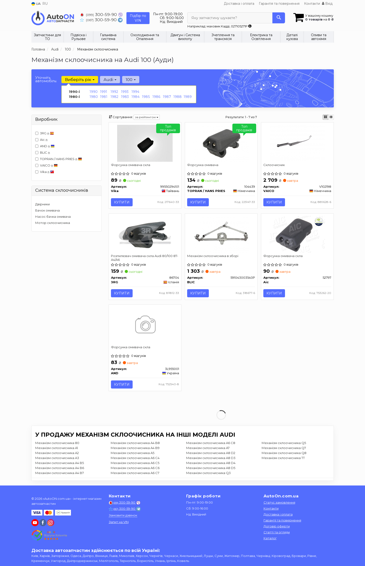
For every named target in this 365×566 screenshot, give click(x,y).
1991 (103, 92)
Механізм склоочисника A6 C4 (135, 459)
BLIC (42, 152)
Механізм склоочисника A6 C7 (135, 474)
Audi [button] (110, 79)
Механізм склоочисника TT (283, 459)
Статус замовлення (279, 503)
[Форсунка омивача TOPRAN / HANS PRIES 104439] (221, 143)
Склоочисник (274, 165)
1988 (177, 97)
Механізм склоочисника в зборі (213, 256)
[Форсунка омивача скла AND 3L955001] (144, 326)
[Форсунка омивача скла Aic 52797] (297, 234)
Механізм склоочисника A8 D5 (210, 469)
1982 (114, 97)
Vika (44, 172)
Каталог (270, 539)
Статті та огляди (277, 533)
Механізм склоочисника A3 (57, 459)
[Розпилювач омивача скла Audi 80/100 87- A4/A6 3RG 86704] (145, 234)
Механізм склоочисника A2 (57, 454)
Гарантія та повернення (279, 3)
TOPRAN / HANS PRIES (58, 159)
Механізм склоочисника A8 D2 (210, 454)
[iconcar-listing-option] (331, 117)
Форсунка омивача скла (130, 165)
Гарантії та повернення (282, 521)
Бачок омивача (47, 210)
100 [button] (130, 79)
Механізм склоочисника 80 (57, 444)
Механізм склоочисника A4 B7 (59, 474)
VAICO (46, 165)
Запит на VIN (119, 523)
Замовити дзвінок (123, 516)
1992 (114, 92)
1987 (167, 97)
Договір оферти (277, 527)
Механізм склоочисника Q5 (284, 444)
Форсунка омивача (203, 165)
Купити (122, 202)
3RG (44, 133)
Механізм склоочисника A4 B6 (59, 469)
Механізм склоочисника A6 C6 (135, 469)
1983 (125, 97)
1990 (94, 92)
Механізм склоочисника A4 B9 (135, 449)
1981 (103, 97)
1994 (135, 92)
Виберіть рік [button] (80, 79)
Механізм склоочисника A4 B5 (59, 464)
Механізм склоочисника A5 (132, 454)
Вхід (327, 3)
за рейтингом (146, 117)
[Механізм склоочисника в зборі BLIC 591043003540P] (221, 234)
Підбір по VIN (138, 18)
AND (45, 146)
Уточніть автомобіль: (46, 79)
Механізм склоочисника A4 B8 (135, 444)
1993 (125, 92)
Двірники (42, 204)
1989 (188, 97)
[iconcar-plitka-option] (325, 117)
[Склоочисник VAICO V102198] (297, 143)
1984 (135, 97)
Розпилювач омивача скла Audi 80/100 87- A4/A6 (144, 258)
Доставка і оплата (239, 3)
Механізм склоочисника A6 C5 (135, 464)
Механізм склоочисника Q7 (284, 449)
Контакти (312, 3)
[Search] (277, 17)
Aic (41, 140)
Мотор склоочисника (52, 223)
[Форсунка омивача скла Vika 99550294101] (145, 143)
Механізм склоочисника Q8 (284, 454)
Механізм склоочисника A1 (56, 449)
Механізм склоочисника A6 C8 (210, 444)
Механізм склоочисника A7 (208, 449)
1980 (94, 97)
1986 (156, 97)
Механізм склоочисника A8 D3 (210, 459)
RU (45, 3)
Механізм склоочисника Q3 (208, 474)
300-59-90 (99, 14)
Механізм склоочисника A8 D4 (210, 464)
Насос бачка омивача (53, 216)
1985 (146, 97)
